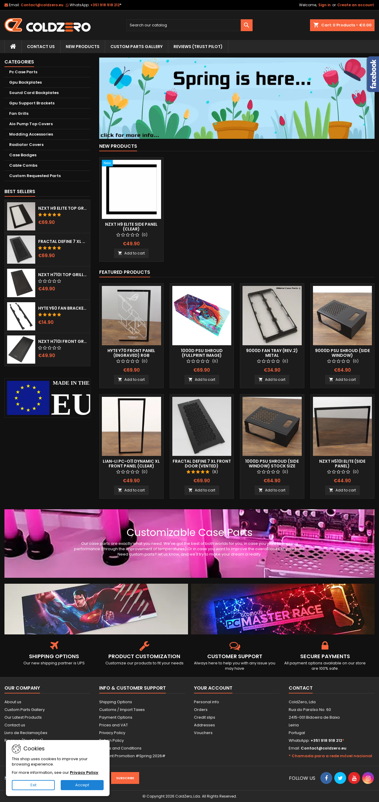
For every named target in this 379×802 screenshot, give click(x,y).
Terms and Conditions (120, 748)
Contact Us (41, 47)
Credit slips (204, 717)
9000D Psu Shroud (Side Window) (342, 353)
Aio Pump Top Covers (31, 124)
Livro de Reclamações (25, 733)
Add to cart (131, 253)
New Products (82, 47)
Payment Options (115, 717)
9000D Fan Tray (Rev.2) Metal (272, 353)
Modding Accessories (31, 134)
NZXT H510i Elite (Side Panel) (342, 463)
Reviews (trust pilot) (198, 47)
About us (12, 702)
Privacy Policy (112, 733)
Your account (213, 688)
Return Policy (111, 740)
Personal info (206, 702)
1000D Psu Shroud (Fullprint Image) (202, 353)
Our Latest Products (23, 717)
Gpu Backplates (25, 82)
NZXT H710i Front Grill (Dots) (63, 341)
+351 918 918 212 (105, 4)
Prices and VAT (113, 725)
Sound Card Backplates (34, 93)
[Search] (189, 25)
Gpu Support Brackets (31, 103)
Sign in (324, 4)
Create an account (355, 4)
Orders (201, 709)
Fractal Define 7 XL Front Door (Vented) (63, 241)
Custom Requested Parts (35, 176)
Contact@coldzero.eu (42, 4)
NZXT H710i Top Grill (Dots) (63, 274)
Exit (33, 785)
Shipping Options (115, 702)
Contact (301, 688)
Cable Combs (23, 165)
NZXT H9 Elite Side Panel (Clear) (131, 226)
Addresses (204, 725)
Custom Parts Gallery (136, 47)
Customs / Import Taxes (122, 709)
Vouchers (203, 733)
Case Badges (22, 155)
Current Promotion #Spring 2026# (132, 756)
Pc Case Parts (23, 72)
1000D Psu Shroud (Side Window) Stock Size (272, 463)
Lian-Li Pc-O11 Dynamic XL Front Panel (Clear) (131, 463)
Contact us (14, 725)
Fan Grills (18, 113)
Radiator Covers (26, 144)
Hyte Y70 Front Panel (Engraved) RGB (131, 353)
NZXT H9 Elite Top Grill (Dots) (63, 208)
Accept (82, 785)
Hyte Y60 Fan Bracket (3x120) (63, 308)
